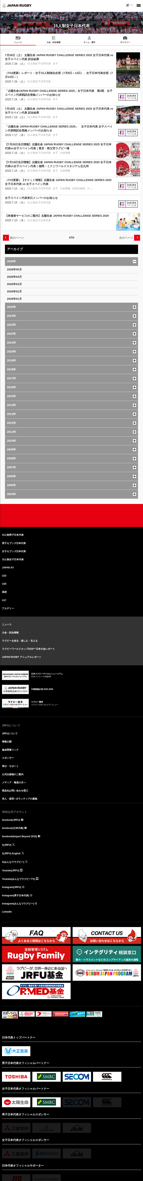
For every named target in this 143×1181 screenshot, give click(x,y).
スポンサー (8, 758)
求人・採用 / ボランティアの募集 (19, 798)
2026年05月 (14, 269)
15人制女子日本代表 (25, 15)
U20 (4, 583)
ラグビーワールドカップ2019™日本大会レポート (28, 648)
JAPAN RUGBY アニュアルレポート (21, 657)
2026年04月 (14, 276)
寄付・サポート (10, 766)
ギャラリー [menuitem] (125, 42)
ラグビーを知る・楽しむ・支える (20, 640)
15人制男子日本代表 (13, 535)
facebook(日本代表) (13, 828)
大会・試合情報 (10, 632)
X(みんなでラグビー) (13, 862)
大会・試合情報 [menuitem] (53, 42)
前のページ (17, 237)
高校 (4, 592)
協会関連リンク (10, 749)
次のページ (126, 237)
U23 (4, 575)
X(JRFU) (6, 845)
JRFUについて (10, 733)
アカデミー (8, 608)
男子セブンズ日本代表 (14, 543)
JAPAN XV (8, 567)
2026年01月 (14, 298)
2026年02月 (14, 291)
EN (131, 5)
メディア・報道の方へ (14, 782)
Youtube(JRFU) (10, 870)
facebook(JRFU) (11, 820)
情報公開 (7, 741)
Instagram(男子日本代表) (15, 895)
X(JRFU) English (11, 853)
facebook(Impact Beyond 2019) (19, 836)
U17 (4, 600)
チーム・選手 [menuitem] (89, 42)
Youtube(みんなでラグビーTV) (18, 879)
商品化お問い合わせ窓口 (15, 790)
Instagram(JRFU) (11, 887)
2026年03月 (14, 284)
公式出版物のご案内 (12, 774)
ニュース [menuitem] (18, 42)
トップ (5, 15)
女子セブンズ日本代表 (14, 551)
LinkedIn (7, 911)
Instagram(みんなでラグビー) (18, 903)
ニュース (7, 624)
